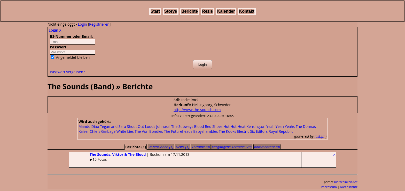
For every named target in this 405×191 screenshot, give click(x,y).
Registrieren (99, 24)
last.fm (320, 136)
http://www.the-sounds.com (197, 109)
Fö (333, 154)
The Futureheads (178, 131)
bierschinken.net (346, 182)
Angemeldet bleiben (70, 57)
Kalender (226, 11)
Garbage (108, 131)
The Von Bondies (149, 131)
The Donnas (306, 126)
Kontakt (247, 11)
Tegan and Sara (113, 126)
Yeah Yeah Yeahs (280, 126)
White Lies (125, 131)
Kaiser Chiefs (89, 131)
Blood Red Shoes (208, 126)
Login (82, 24)
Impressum (329, 187)
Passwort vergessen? (67, 71)
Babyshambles (205, 131)
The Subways (182, 126)
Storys (170, 11)
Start (155, 11)
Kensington (255, 126)
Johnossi (163, 126)
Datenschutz (348, 187)
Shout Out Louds (141, 126)
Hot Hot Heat (234, 126)
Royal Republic (281, 131)
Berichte (189, 11)
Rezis (207, 11)
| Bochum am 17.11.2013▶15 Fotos (129, 157)
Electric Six (246, 131)
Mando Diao (89, 126)
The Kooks (227, 131)
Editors (262, 131)
